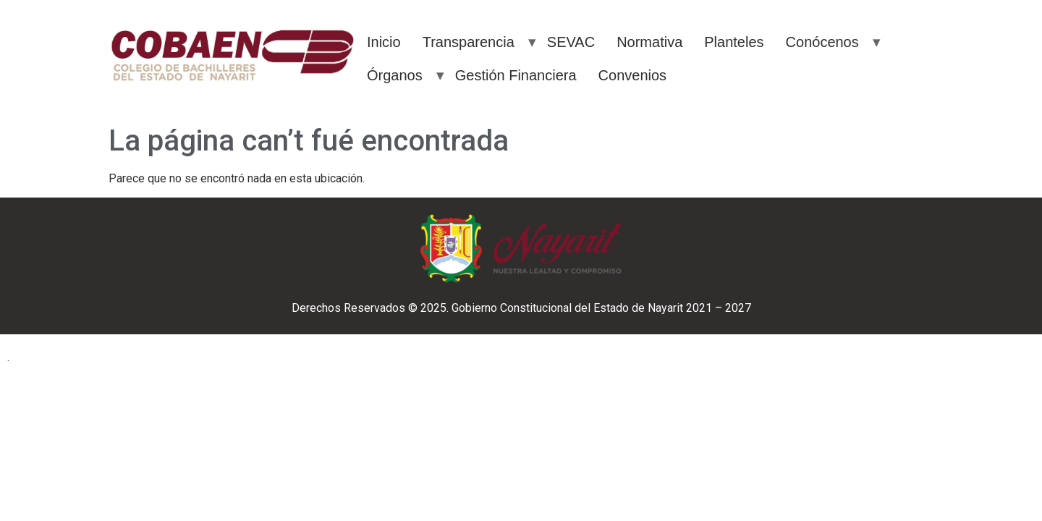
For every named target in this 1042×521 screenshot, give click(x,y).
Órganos (395, 75)
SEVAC (571, 42)
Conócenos (822, 42)
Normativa (649, 42)
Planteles (733, 42)
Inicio (384, 42)
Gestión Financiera (516, 75)
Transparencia (468, 42)
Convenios (632, 75)
